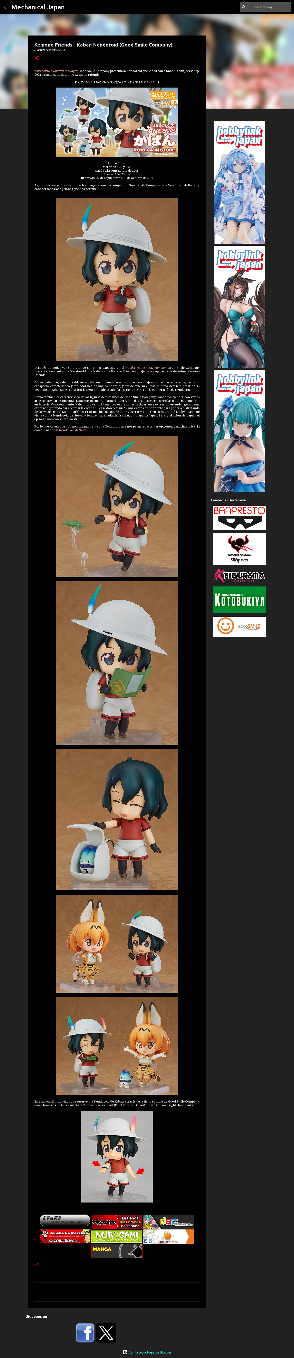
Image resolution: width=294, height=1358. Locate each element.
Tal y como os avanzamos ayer (55, 71)
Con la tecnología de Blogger (147, 1352)
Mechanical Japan (38, 7)
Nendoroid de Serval (73, 430)
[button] (36, 58)
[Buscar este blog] (269, 7)
